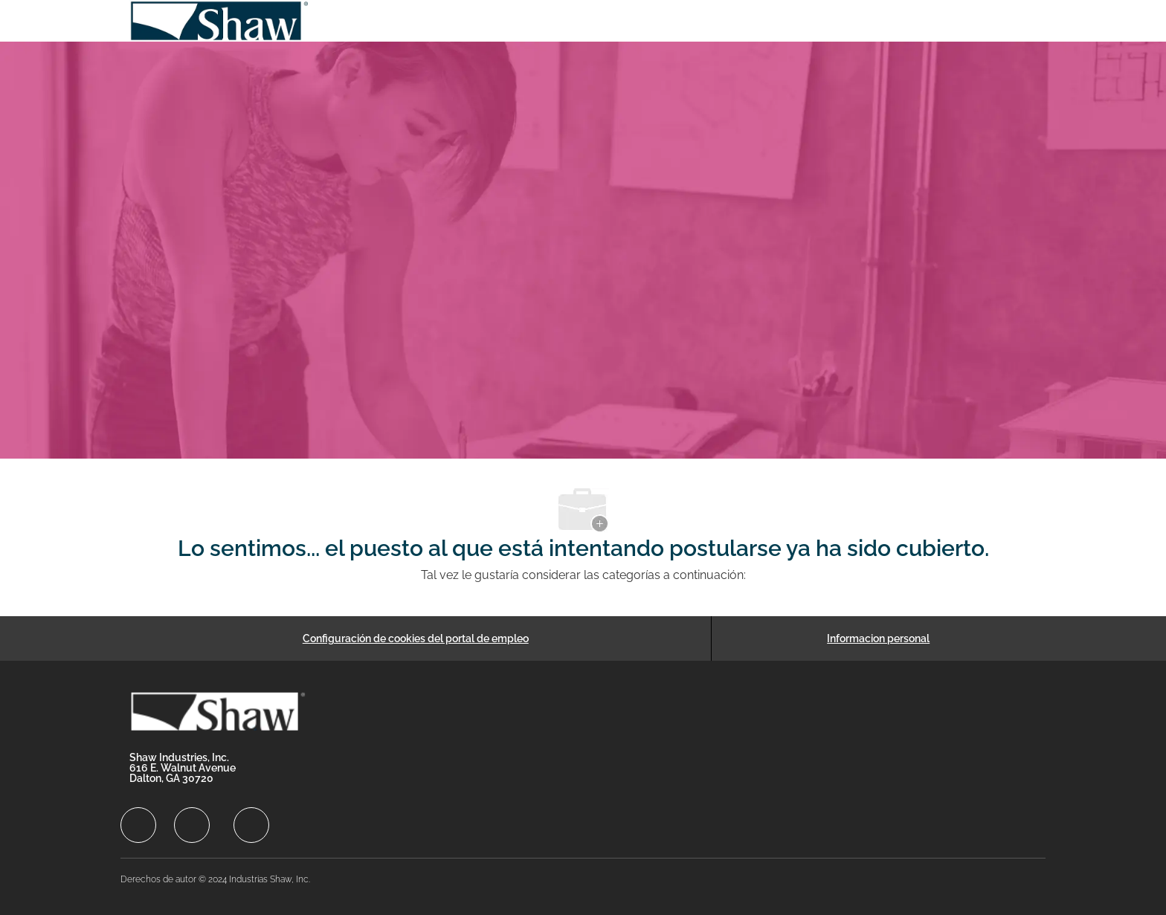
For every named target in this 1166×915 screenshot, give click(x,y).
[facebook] (138, 825)
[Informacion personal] (878, 638)
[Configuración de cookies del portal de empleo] (416, 638)
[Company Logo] (220, 21)
